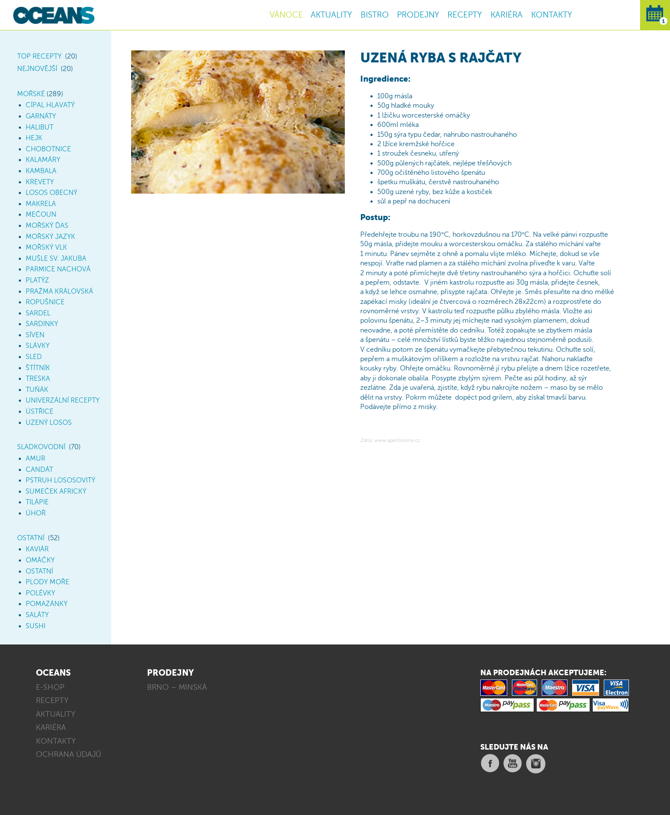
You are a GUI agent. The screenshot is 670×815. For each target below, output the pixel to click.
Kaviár (37, 549)
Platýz (37, 280)
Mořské (31, 94)
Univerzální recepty (63, 400)
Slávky (38, 346)
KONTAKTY (551, 14)
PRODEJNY (418, 14)
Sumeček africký (56, 491)
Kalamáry (43, 160)
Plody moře (47, 582)
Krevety (40, 182)
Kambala (41, 171)
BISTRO (375, 14)
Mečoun (41, 214)
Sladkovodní (41, 447)
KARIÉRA (507, 14)
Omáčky (40, 560)
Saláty (37, 615)
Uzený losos (49, 423)
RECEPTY (464, 14)
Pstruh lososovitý (60, 480)
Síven (35, 335)
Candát (39, 470)
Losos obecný (51, 193)
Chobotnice (48, 149)
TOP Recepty (39, 56)
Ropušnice (45, 302)
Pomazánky (47, 604)
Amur (35, 458)
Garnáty (41, 116)
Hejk (34, 138)
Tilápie (37, 502)
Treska (38, 378)
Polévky (40, 593)
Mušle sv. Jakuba (56, 258)
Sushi (35, 626)
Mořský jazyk (50, 237)
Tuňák (37, 390)
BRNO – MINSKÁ (177, 687)
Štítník (38, 368)
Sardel (38, 313)
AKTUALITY (331, 14)
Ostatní (30, 538)
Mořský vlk (46, 247)
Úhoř (36, 513)
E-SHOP (50, 687)
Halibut (39, 127)
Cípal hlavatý (50, 105)
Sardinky (42, 324)
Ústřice (39, 411)
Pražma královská (59, 291)
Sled (34, 357)
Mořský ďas (47, 225)
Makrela (41, 204)
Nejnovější (37, 69)
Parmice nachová (58, 269)
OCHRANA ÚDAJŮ (68, 754)
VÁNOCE (286, 14)
